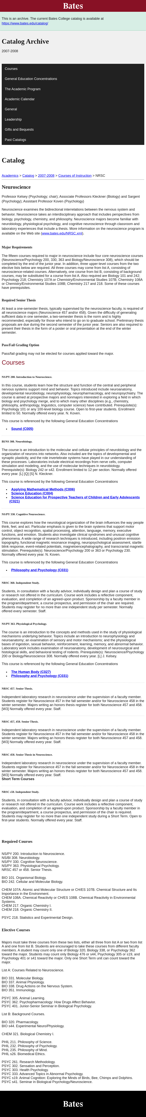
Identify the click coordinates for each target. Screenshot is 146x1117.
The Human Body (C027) (31, 672)
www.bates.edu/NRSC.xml (62, 233)
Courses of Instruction (75, 176)
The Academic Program (22, 89)
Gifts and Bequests (19, 129)
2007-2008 (46, 176)
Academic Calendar (20, 99)
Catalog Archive (25, 41)
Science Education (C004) (32, 493)
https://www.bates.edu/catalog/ (25, 23)
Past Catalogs (15, 140)
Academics (10, 176)
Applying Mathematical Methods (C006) (43, 489)
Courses (11, 69)
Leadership (13, 119)
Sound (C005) (22, 429)
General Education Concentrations (31, 79)
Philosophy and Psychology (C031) (39, 570)
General (11, 109)
